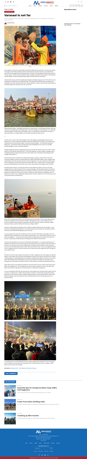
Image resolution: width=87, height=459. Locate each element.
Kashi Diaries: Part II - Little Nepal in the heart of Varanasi (22, 368)
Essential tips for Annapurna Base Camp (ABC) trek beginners (37, 389)
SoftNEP (56, 457)
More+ (56, 5)
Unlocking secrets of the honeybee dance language (72, 24)
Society (45, 5)
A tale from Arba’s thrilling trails (31, 402)
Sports (51, 5)
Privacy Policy (40, 451)
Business (58, 443)
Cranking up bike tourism (28, 416)
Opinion (52, 443)
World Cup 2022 (46, 443)
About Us (35, 451)
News (35, 5)
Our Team (51, 451)
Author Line (46, 451)
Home (30, 5)
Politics (40, 5)
